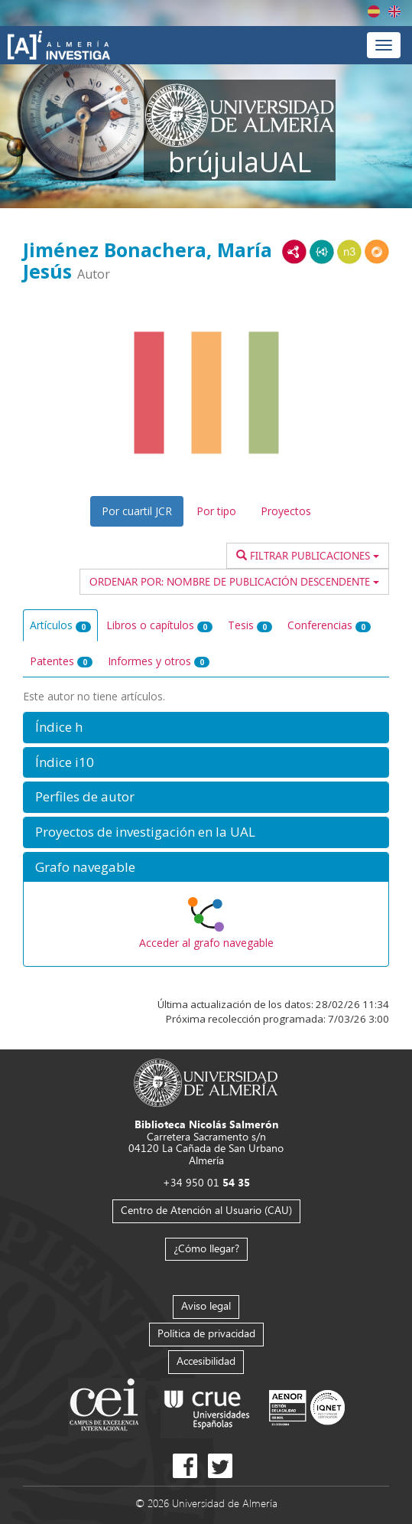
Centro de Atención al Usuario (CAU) (206, 1210)
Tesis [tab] (250, 625)
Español (374, 11)
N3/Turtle (349, 252)
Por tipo (216, 511)
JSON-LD (322, 252)
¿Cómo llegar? (206, 1248)
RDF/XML (294, 252)
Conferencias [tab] (329, 625)
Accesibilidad (206, 1360)
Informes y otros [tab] (158, 661)
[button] (206, 727)
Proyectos (286, 511)
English (394, 11)
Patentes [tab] (61, 661)
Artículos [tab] (60, 625)
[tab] (206, 727)
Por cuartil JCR (137, 511)
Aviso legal (206, 1305)
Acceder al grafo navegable (206, 942)
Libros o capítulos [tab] (159, 625)
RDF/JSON (377, 252)
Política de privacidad (206, 1333)
